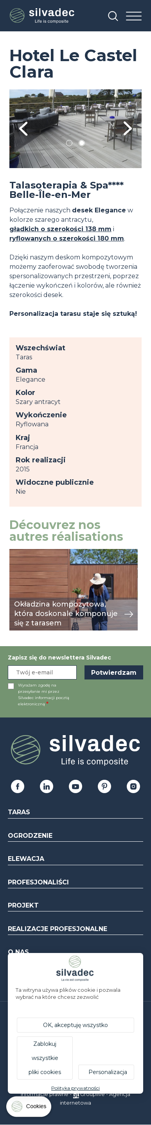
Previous (23, 128)
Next (127, 128)
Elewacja (26, 858)
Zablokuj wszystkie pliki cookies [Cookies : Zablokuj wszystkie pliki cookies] (45, 1058)
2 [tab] (82, 144)
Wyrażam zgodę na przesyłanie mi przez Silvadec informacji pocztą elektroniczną (43, 695)
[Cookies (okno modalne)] (29, 1108)
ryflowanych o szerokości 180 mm (66, 238)
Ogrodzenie (30, 835)
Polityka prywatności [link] (75, 1088)
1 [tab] (69, 144)
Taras (19, 812)
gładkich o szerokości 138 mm (60, 229)
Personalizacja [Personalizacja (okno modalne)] (107, 1072)
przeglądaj (26, 553)
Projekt (23, 905)
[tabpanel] (75, 128)
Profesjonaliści (38, 882)
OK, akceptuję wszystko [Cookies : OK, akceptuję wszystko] (75, 1025)
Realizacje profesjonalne (57, 929)
